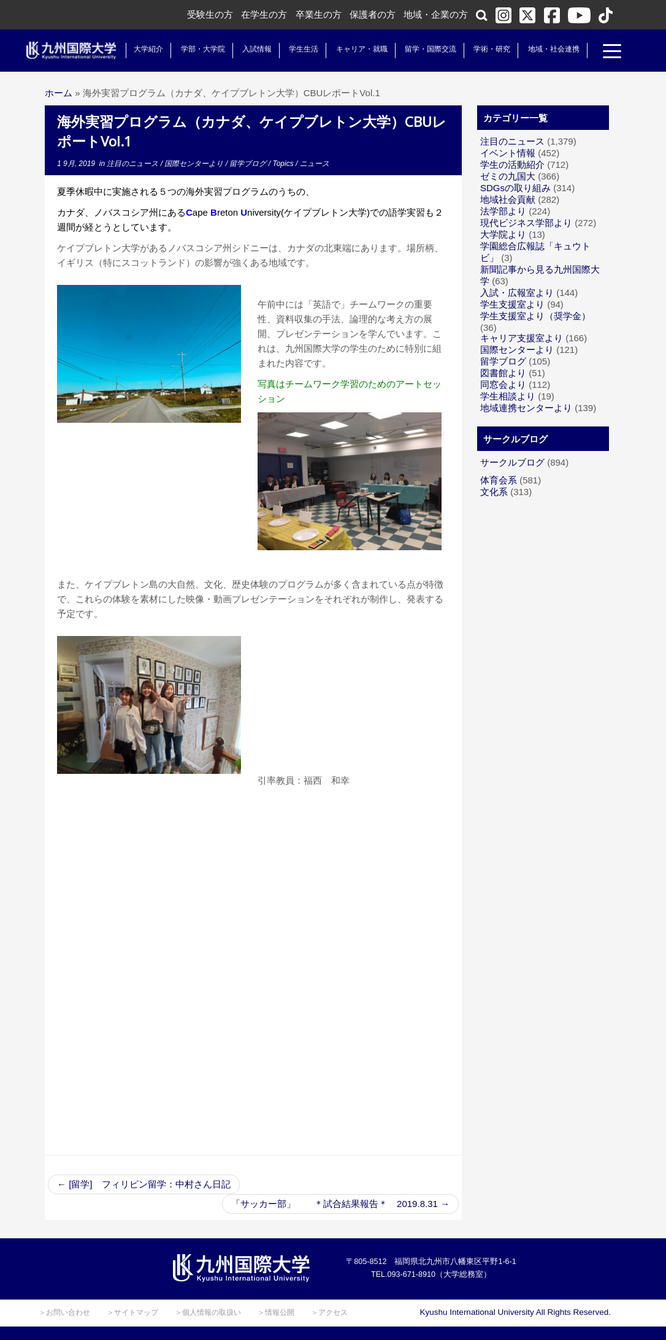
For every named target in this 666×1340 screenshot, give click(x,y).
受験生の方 (210, 14)
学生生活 (299, 49)
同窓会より (503, 384)
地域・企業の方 (436, 14)
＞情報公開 (276, 1312)
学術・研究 (487, 49)
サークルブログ (512, 462)
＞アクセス (329, 1312)
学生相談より (507, 396)
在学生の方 (264, 14)
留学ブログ (248, 163)
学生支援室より (512, 304)
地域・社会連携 (549, 49)
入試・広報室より (517, 292)
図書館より (503, 373)
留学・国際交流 (426, 49)
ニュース (314, 163)
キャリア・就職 (357, 49)
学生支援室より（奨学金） (535, 316)
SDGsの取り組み (515, 188)
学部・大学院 (198, 49)
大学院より (503, 234)
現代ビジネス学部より (526, 223)
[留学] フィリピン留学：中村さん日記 (144, 1184)
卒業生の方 (319, 14)
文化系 (494, 491)
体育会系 (498, 480)
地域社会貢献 (507, 199)
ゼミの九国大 (507, 176)
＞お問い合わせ (64, 1312)
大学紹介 (144, 49)
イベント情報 (507, 153)
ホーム (58, 93)
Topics (284, 163)
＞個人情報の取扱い (208, 1312)
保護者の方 (373, 14)
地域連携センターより (526, 408)
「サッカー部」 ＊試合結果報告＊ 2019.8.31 (340, 1203)
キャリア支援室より (521, 338)
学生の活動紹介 (512, 164)
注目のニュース (133, 163)
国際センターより (194, 163)
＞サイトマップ (132, 1312)
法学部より (503, 211)
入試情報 (252, 49)
